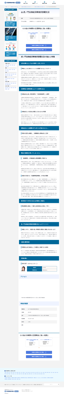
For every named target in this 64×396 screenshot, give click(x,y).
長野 (6, 74)
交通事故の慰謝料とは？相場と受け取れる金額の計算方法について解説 (10, 23)
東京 (6, 68)
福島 (7, 65)
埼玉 (7, 68)
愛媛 (7, 83)
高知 (9, 83)
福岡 (29, 373)
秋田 (12, 64)
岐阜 (9, 73)
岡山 (7, 82)
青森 (8, 64)
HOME (5, 383)
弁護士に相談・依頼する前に (16, 378)
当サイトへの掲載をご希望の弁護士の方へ (10, 384)
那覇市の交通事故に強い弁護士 (37, 358)
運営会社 (14, 383)
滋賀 (7, 373)
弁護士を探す (26, 2)
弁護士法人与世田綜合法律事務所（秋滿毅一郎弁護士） (33, 33)
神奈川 (10, 68)
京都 (55, 371)
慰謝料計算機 (45, 2)
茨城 (14, 68)
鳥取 (11, 82)
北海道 (6, 64)
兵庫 (5, 373)
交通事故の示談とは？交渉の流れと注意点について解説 (10, 37)
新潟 (13, 73)
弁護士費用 (55, 2)
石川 (7, 74)
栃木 (6, 70)
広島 (6, 82)
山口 (9, 82)
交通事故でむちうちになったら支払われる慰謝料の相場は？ (10, 53)
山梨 (15, 73)
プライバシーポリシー (19, 383)
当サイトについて (9, 383)
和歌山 (6, 79)
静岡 (7, 73)
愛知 (6, 73)
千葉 (12, 68)
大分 (33, 373)
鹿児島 (6, 88)
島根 (13, 82)
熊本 (31, 373)
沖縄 (8, 88)
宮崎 (35, 373)
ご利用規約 (25, 383)
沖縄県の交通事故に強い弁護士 (37, 46)
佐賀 (37, 373)
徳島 (6, 83)
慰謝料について (36, 2)
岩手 (10, 64)
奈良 (57, 371)
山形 (6, 65)
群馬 (7, 70)
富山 (9, 74)
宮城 (14, 64)
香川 (15, 82)
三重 (11, 73)
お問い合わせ (30, 383)
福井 (11, 74)
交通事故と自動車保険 (7, 378)
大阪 (53, 371)
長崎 (39, 373)
